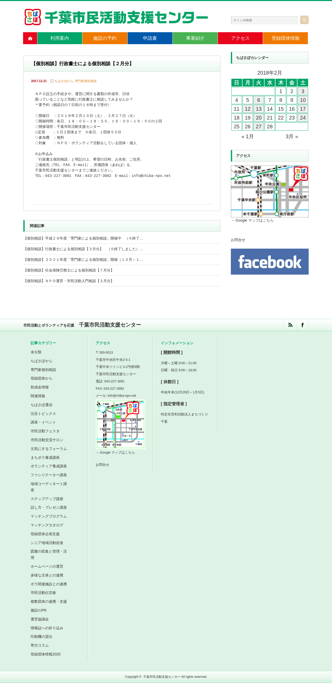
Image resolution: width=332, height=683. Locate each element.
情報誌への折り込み (47, 628)
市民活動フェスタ (45, 431)
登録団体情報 (286, 38)
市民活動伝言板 (43, 593)
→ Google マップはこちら (252, 220)
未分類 (36, 352)
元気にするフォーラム (49, 449)
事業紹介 (195, 38)
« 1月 (247, 136)
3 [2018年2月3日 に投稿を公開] (302, 91)
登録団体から (41, 378)
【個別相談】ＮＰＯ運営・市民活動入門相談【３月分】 (68, 281)
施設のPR (38, 610)
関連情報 (38, 396)
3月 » (292, 136)
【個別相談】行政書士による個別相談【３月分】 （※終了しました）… (83, 249)
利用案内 (59, 38)
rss (290, 325)
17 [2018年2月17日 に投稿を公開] (303, 109)
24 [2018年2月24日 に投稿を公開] (303, 118)
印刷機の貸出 (41, 636)
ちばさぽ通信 (41, 405)
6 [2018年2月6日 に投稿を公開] (258, 100)
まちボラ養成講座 (45, 457)
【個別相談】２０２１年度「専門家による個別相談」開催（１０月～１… (83, 259)
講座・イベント (43, 422)
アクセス (240, 38)
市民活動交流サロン (47, 440)
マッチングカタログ (47, 525)
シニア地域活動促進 (47, 543)
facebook (302, 325)
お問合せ (238, 240)
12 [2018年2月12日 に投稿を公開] (248, 109)
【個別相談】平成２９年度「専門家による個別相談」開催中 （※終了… (83, 238)
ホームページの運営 (47, 566)
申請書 (150, 38)
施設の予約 (104, 38)
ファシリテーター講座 (49, 475)
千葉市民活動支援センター (162, 677)
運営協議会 (40, 619)
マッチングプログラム (49, 516)
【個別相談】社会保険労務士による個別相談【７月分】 (68, 270)
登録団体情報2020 (45, 654)
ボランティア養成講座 (49, 466)
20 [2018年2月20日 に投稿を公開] (258, 118)
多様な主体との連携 (47, 575)
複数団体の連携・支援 (49, 601)
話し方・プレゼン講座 (49, 507)
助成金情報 (40, 387)
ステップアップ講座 (47, 499)
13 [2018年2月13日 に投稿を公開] (258, 109)
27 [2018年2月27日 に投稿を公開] (258, 126)
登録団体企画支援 (45, 534)
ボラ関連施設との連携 (49, 584)
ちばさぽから (63, 81)
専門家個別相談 (86, 81)
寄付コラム (40, 645)
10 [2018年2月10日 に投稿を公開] (303, 100)
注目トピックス (43, 414)
